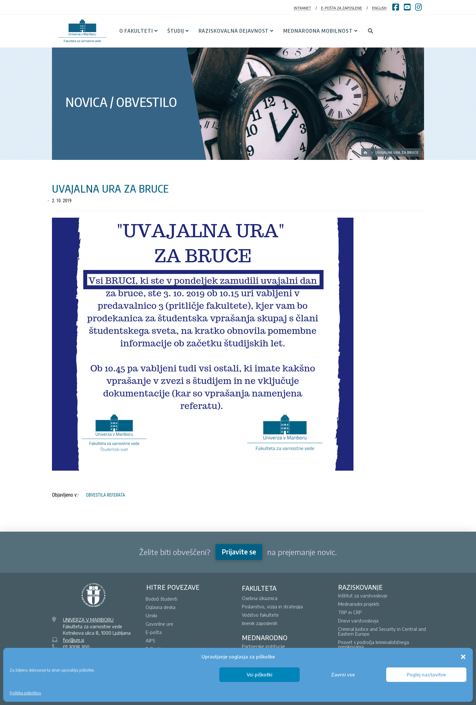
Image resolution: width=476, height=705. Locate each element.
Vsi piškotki (259, 674)
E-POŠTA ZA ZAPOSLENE (341, 8)
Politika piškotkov (25, 693)
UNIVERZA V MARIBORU (88, 619)
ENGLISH (379, 8)
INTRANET (302, 8)
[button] (463, 657)
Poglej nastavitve (426, 674)
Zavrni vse (343, 674)
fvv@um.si (73, 640)
